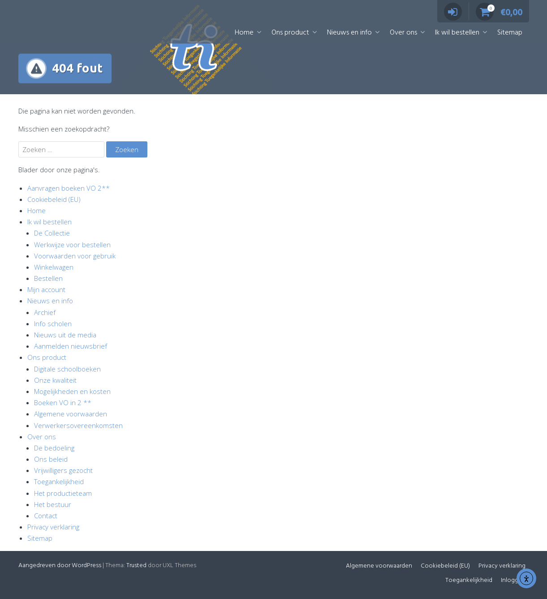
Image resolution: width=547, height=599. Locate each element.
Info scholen (53, 323)
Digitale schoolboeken (67, 368)
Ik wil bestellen (457, 33)
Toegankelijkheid (59, 481)
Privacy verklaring (53, 526)
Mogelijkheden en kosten (72, 391)
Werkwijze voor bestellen (72, 244)
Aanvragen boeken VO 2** (68, 188)
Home (244, 33)
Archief (45, 312)
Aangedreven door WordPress (59, 565)
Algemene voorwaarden (70, 413)
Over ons (403, 33)
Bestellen (48, 278)
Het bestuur (52, 504)
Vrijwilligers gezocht (63, 470)
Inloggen (513, 580)
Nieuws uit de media (65, 334)
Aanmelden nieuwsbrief (70, 345)
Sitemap (509, 33)
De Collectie (52, 232)
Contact (45, 515)
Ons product (290, 33)
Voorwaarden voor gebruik (75, 255)
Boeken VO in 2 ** (62, 402)
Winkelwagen (53, 266)
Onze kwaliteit (55, 380)
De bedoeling (54, 447)
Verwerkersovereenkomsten (78, 425)
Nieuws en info (349, 33)
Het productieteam (63, 493)
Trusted (136, 565)
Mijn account (46, 289)
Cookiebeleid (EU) (54, 199)
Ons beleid (51, 459)
